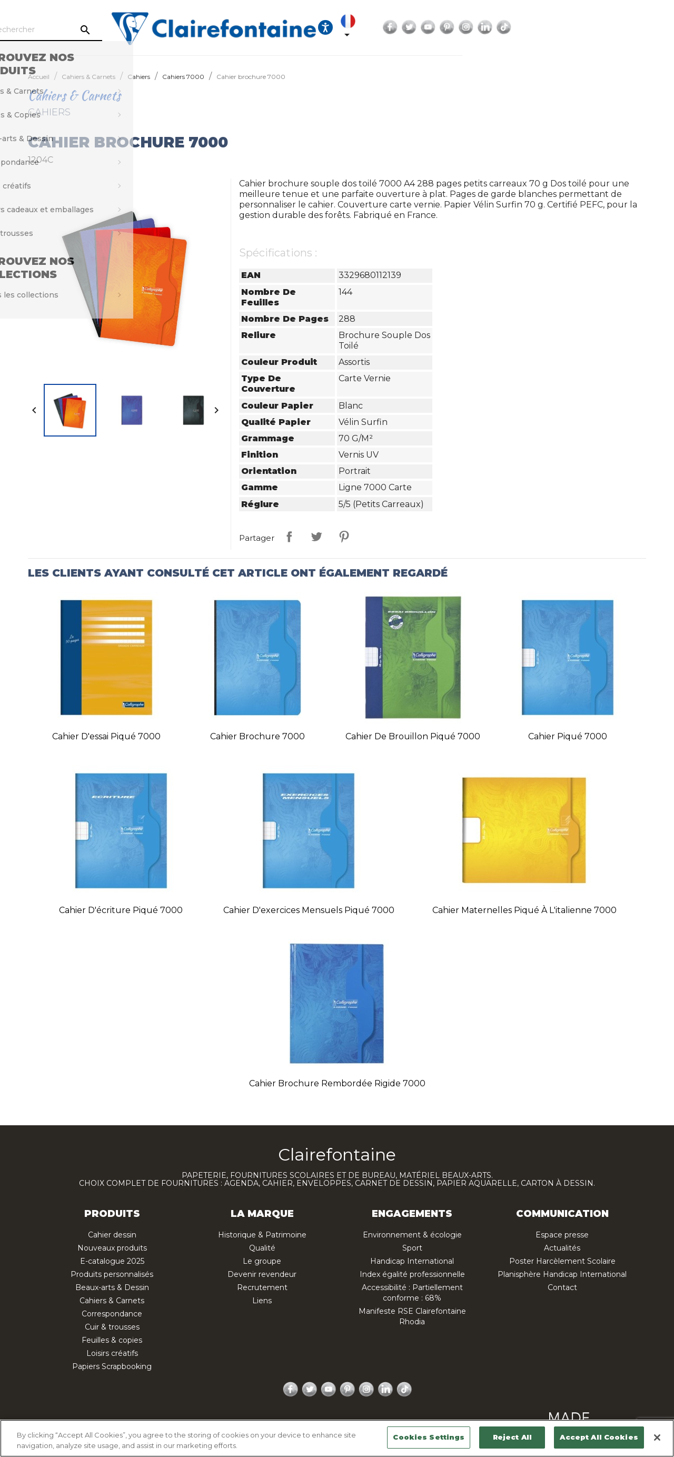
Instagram (619, 27)
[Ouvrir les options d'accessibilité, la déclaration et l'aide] (467, 27)
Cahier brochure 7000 (257, 736)
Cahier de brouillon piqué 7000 (412, 736)
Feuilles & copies (112, 1340)
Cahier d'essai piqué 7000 (106, 736)
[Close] (657, 1437)
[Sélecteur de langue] (498, 27)
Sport (412, 1248)
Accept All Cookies (599, 1437)
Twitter (562, 27)
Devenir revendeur (261, 1274)
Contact (562, 1287)
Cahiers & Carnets (112, 1300)
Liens (262, 1300)
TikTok (657, 27)
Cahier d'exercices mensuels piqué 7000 (308, 910)
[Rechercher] (113, 30)
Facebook (544, 27)
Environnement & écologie (412, 1235)
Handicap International (412, 1261)
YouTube (581, 27)
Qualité (262, 1248)
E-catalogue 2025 (112, 1261)
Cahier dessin (112, 1235)
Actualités (562, 1248)
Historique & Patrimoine (262, 1235)
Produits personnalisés (112, 1274)
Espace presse (562, 1235)
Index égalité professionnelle (412, 1274)
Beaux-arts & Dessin (112, 1287)
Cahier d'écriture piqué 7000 (121, 910)
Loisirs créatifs (112, 1353)
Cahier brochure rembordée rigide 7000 (337, 1083)
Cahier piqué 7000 (567, 736)
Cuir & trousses (112, 1327)
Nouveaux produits (112, 1248)
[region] (337, 1438)
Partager (289, 536)
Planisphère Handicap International (562, 1274)
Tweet (316, 536)
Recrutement (262, 1287)
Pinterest (600, 27)
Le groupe (262, 1261)
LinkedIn (638, 27)
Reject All (512, 1437)
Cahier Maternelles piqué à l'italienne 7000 (524, 910)
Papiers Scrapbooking (112, 1366)
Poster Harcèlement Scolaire (562, 1261)
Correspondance (112, 1314)
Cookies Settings (428, 1437)
